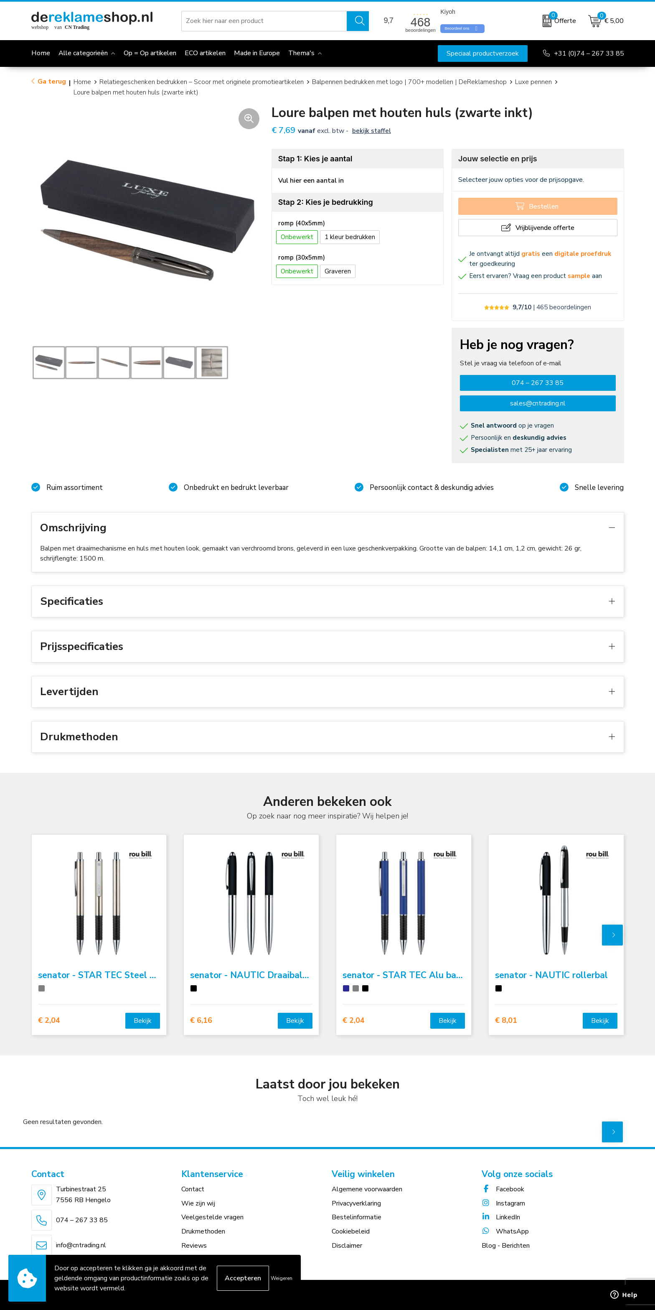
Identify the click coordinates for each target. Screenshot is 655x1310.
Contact (192, 1189)
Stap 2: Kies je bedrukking (325, 202)
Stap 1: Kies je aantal (315, 158)
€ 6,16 (201, 1020)
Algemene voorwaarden (367, 1189)
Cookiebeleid (351, 1231)
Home (82, 82)
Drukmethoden (203, 1231)
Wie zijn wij (198, 1203)
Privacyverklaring (356, 1203)
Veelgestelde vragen (212, 1217)
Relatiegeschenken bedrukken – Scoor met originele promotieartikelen (201, 82)
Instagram (503, 1203)
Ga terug (52, 81)
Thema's (301, 53)
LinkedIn (501, 1217)
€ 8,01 (506, 1020)
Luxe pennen (533, 82)
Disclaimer (347, 1245)
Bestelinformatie (356, 1217)
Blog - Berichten (506, 1245)
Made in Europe (257, 53)
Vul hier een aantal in (311, 180)
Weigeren (281, 1278)
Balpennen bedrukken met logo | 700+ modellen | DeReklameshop (409, 82)
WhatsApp (505, 1231)
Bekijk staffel (371, 131)
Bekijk (143, 1020)
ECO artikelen (205, 53)
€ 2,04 (49, 1020)
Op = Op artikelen (150, 53)
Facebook (503, 1189)
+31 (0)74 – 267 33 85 (589, 53)
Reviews (194, 1245)
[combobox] (264, 21)
